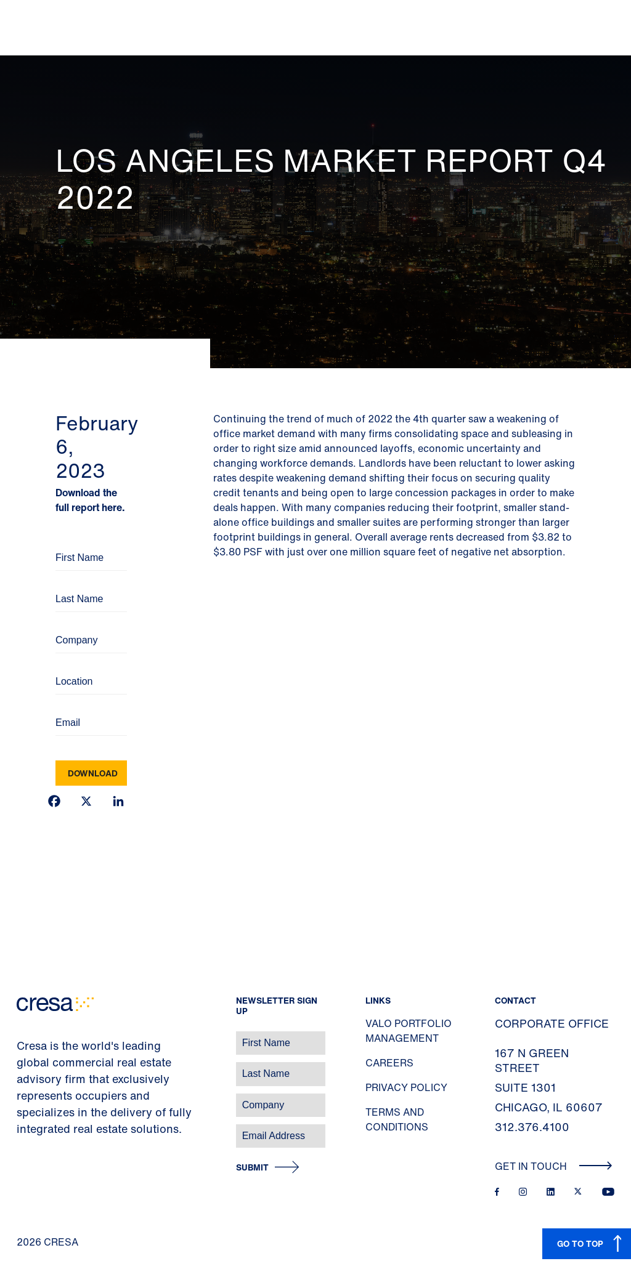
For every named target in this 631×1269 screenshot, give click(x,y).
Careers (389, 1062)
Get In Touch (554, 1166)
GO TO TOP (580, 1243)
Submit (252, 1167)
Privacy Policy (406, 1087)
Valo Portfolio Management (408, 1030)
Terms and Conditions (396, 1119)
